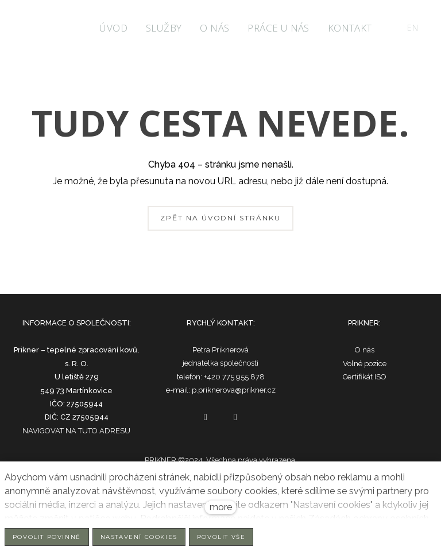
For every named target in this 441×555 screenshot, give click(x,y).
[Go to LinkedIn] (235, 417)
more (221, 507)
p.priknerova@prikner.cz (234, 390)
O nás (364, 350)
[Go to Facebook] (205, 417)
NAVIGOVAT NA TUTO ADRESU (76, 430)
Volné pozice (364, 363)
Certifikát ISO (364, 376)
